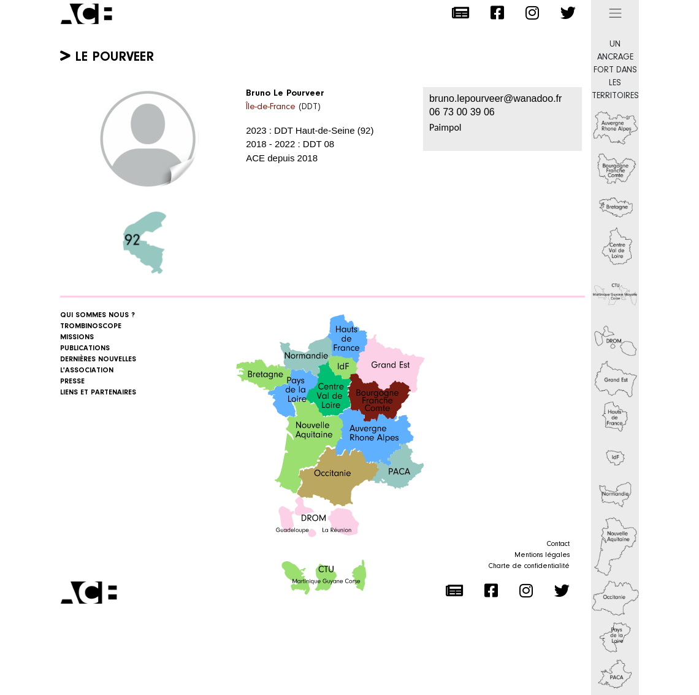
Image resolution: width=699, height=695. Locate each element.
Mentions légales (542, 555)
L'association (86, 370)
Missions (77, 337)
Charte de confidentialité (529, 566)
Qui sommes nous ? (97, 315)
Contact (558, 544)
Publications (85, 348)
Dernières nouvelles (98, 359)
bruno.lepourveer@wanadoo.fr (495, 98)
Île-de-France (271, 107)
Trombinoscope (90, 326)
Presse (72, 381)
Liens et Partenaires (98, 392)
